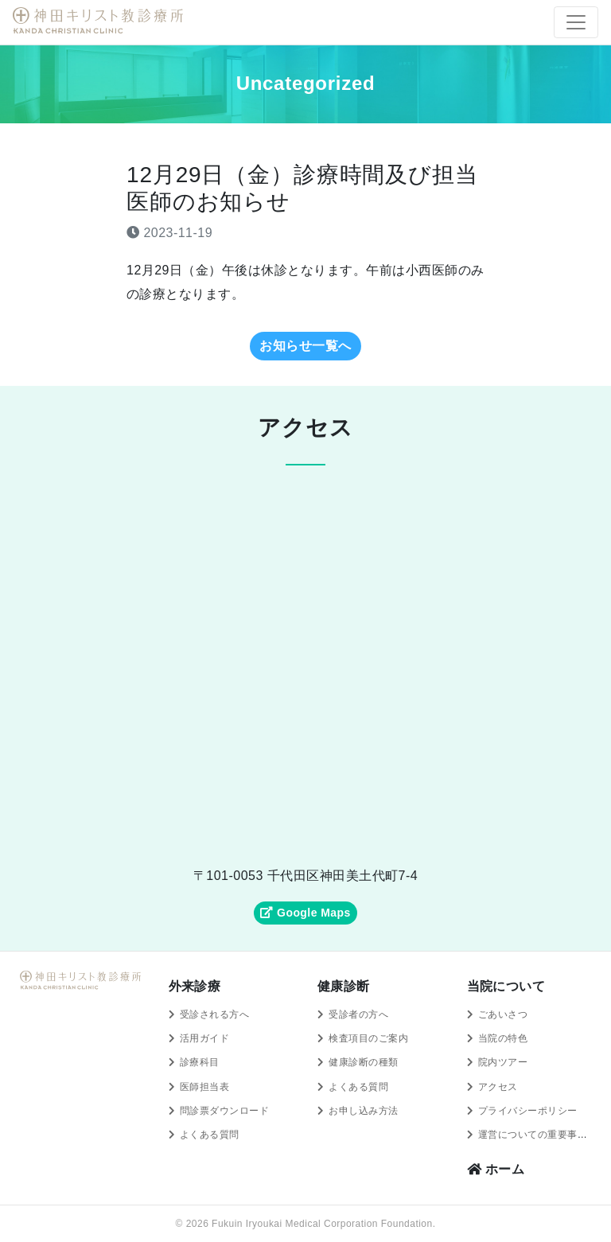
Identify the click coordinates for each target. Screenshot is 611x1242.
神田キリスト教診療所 (100, 21)
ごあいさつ (502, 1014)
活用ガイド (204, 1038)
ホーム (496, 1169)
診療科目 (200, 1062)
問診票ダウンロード (224, 1110)
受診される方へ (214, 1014)
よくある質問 (209, 1134)
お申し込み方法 (363, 1110)
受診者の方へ (358, 1014)
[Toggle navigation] (576, 22)
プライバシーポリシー (528, 1110)
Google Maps (305, 912)
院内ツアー (502, 1062)
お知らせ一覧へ (305, 345)
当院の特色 (502, 1038)
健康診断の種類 (363, 1062)
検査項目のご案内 (368, 1038)
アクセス (498, 1086)
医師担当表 (204, 1086)
